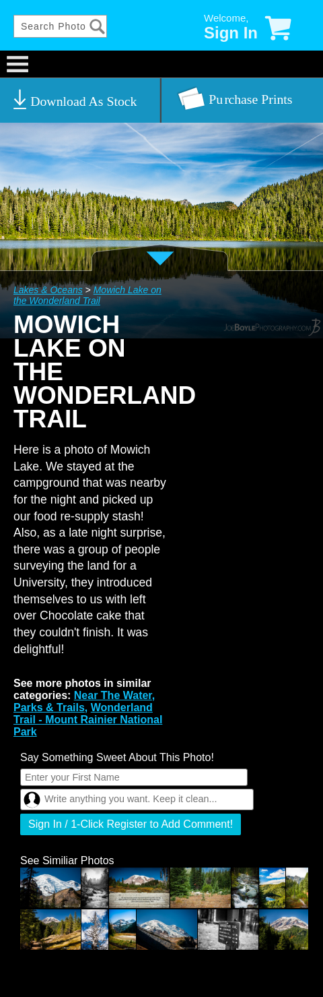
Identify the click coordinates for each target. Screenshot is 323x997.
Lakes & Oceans (48, 289)
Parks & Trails (49, 707)
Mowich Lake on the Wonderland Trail (87, 295)
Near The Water (113, 695)
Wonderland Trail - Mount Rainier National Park (87, 719)
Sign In (231, 33)
